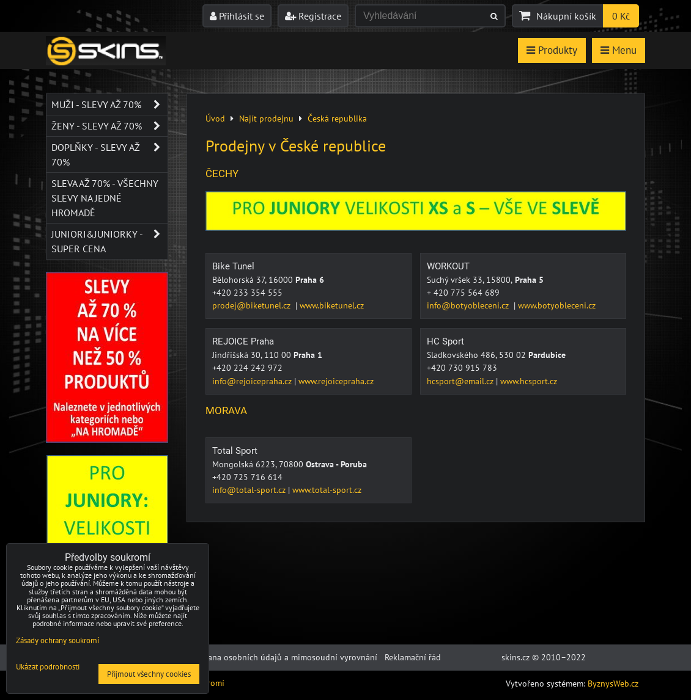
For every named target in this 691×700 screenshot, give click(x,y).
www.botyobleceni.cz (557, 305)
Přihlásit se (237, 16)
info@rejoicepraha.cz (252, 381)
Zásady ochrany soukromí (57, 640)
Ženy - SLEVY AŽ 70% (109, 125)
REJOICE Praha (243, 341)
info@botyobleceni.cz (468, 305)
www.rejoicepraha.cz (336, 381)
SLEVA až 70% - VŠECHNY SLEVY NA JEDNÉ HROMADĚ (104, 198)
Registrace (313, 16)
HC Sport (445, 341)
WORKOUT (448, 266)
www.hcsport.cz (528, 381)
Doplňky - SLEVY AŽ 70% (109, 154)
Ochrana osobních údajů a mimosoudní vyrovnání (283, 657)
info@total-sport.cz (249, 489)
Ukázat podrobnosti (47, 667)
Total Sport (234, 450)
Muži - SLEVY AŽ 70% (109, 104)
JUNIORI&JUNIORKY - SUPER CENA (109, 241)
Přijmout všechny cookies (149, 674)
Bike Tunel (233, 266)
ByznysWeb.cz (613, 683)
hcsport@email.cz (460, 381)
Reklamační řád (413, 657)
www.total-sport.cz (326, 489)
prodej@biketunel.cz (251, 305)
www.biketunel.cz (332, 305)
